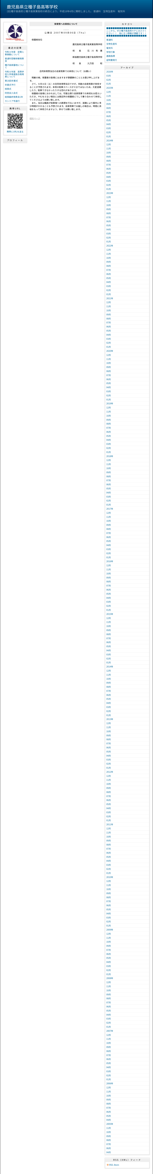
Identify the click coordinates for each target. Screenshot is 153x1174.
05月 (108, 120)
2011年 (109, 824)
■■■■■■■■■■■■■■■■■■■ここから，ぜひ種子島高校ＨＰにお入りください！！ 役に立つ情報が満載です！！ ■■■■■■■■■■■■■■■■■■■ (127, 32)
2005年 (109, 1123)
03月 (108, 75)
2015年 (109, 613)
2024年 (109, 140)
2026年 (109, 71)
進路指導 (110, 55)
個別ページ (35, 118)
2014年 (109, 666)
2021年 (109, 298)
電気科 (109, 47)
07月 (108, 112)
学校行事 (110, 51)
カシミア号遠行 (12, 100)
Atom (116, 1164)
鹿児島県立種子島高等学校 (32, 7)
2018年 (109, 456)
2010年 (109, 877)
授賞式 (8, 88)
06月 (108, 116)
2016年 (109, 561)
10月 (108, 99)
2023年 (109, 193)
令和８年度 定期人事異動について (14, 53)
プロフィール (15, 140)
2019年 (109, 403)
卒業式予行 (10, 84)
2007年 (109, 1030)
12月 (108, 91)
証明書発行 (111, 59)
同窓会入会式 (11, 92)
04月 (108, 124)
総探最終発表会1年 (14, 96)
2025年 (109, 87)
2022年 (109, 245)
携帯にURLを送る (15, 131)
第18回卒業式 (11, 80)
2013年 (109, 719)
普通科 (109, 39)
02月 (108, 79)
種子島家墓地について (14, 66)
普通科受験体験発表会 (14, 60)
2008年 (109, 978)
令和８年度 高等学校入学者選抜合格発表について (14, 74)
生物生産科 (111, 43)
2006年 (109, 1083)
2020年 (109, 350)
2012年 (109, 771)
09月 (108, 103)
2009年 (109, 929)
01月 (108, 83)
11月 (108, 95)
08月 (108, 108)
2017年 (109, 508)
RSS (111, 1164)
